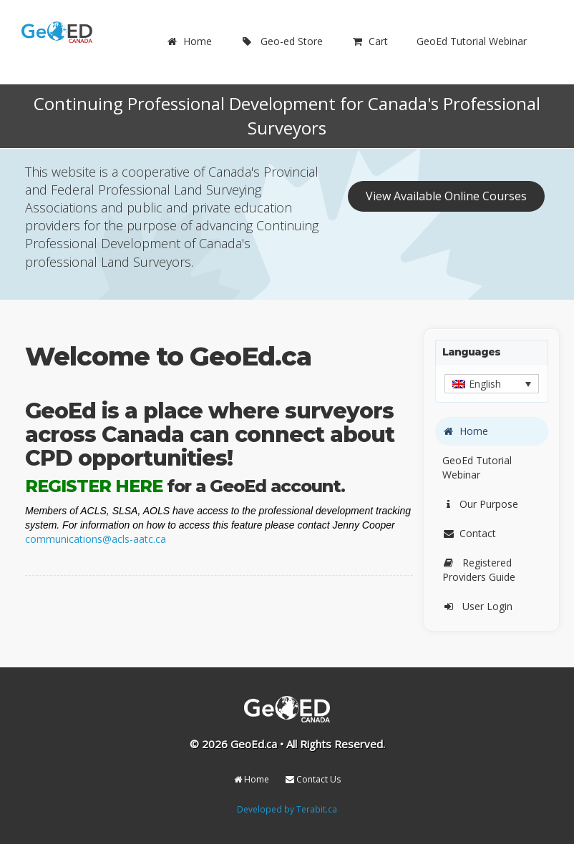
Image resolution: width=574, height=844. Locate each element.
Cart (369, 41)
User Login (477, 606)
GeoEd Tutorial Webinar (472, 41)
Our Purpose (480, 504)
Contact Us (313, 779)
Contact (469, 533)
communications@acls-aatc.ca (95, 539)
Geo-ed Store (281, 41)
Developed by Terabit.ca (287, 809)
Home (189, 41)
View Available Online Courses (446, 196)
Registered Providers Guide (478, 570)
